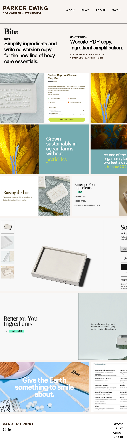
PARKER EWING (25, 8)
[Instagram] (5, 429)
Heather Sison (97, 54)
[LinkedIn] (10, 429)
